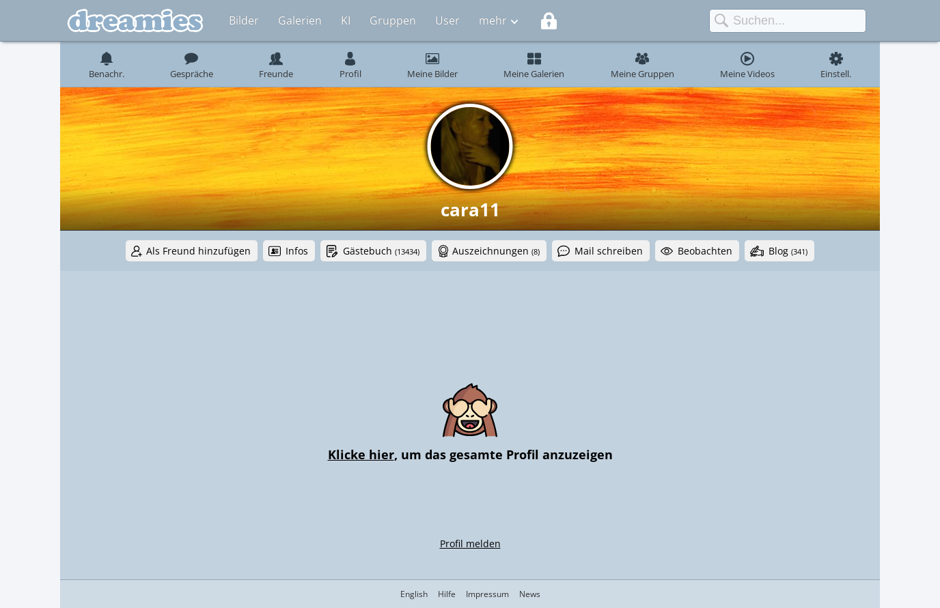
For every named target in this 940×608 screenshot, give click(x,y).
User (447, 20)
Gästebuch (381, 250)
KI (345, 20)
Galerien (300, 20)
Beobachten (705, 250)
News (529, 594)
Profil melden (470, 543)
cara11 (470, 209)
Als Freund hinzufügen (198, 250)
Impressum (487, 594)
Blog (788, 250)
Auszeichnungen (496, 250)
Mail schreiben (609, 250)
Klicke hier (361, 454)
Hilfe (447, 594)
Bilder (244, 20)
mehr (493, 20)
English (414, 594)
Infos (297, 250)
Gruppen (393, 20)
